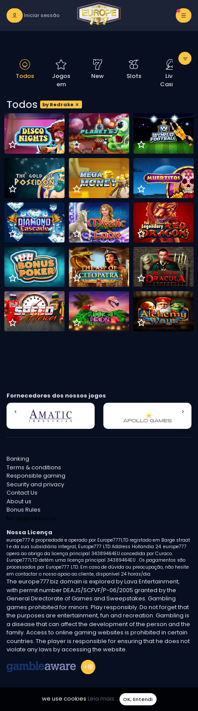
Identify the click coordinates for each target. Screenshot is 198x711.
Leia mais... (103, 699)
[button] (15, 412)
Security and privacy (35, 484)
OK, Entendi (138, 699)
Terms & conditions (34, 467)
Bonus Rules (24, 509)
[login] (33, 15)
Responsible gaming (36, 476)
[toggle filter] (184, 58)
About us (19, 501)
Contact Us (22, 493)
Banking (18, 459)
